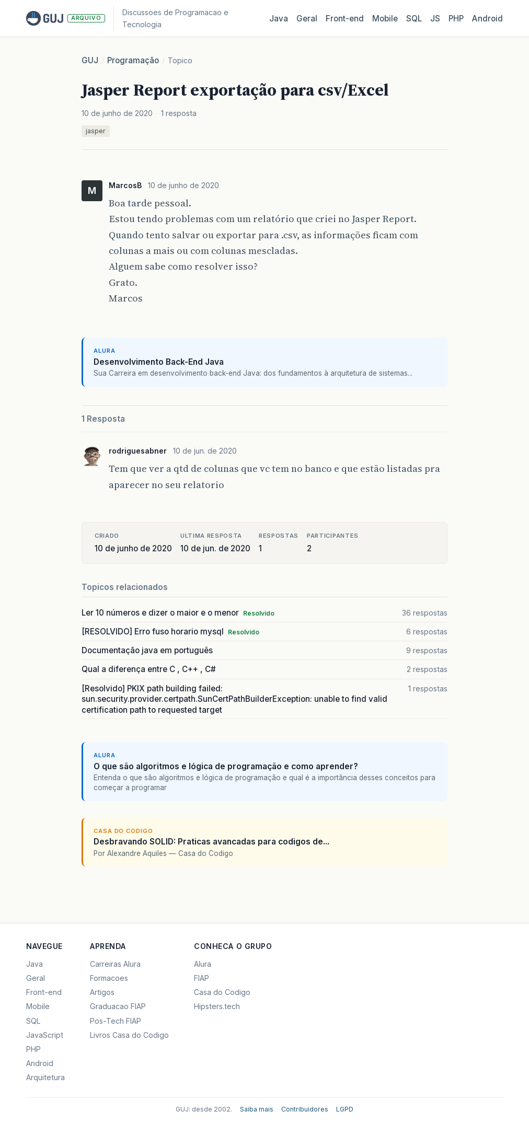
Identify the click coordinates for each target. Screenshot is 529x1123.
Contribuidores (304, 1109)
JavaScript (44, 1035)
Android (487, 19)
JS (435, 19)
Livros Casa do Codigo (129, 1035)
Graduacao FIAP (118, 1006)
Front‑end (345, 19)
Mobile (385, 19)
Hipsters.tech (217, 1006)
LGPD (344, 1109)
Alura (202, 963)
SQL (414, 19)
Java (278, 19)
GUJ (90, 60)
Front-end (44, 992)
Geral (306, 19)
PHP (456, 19)
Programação (133, 60)
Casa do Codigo (222, 992)
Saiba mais (256, 1109)
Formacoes (109, 978)
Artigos (102, 992)
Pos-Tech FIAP (115, 1020)
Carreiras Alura (115, 963)
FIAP (201, 978)
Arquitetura (45, 1077)
